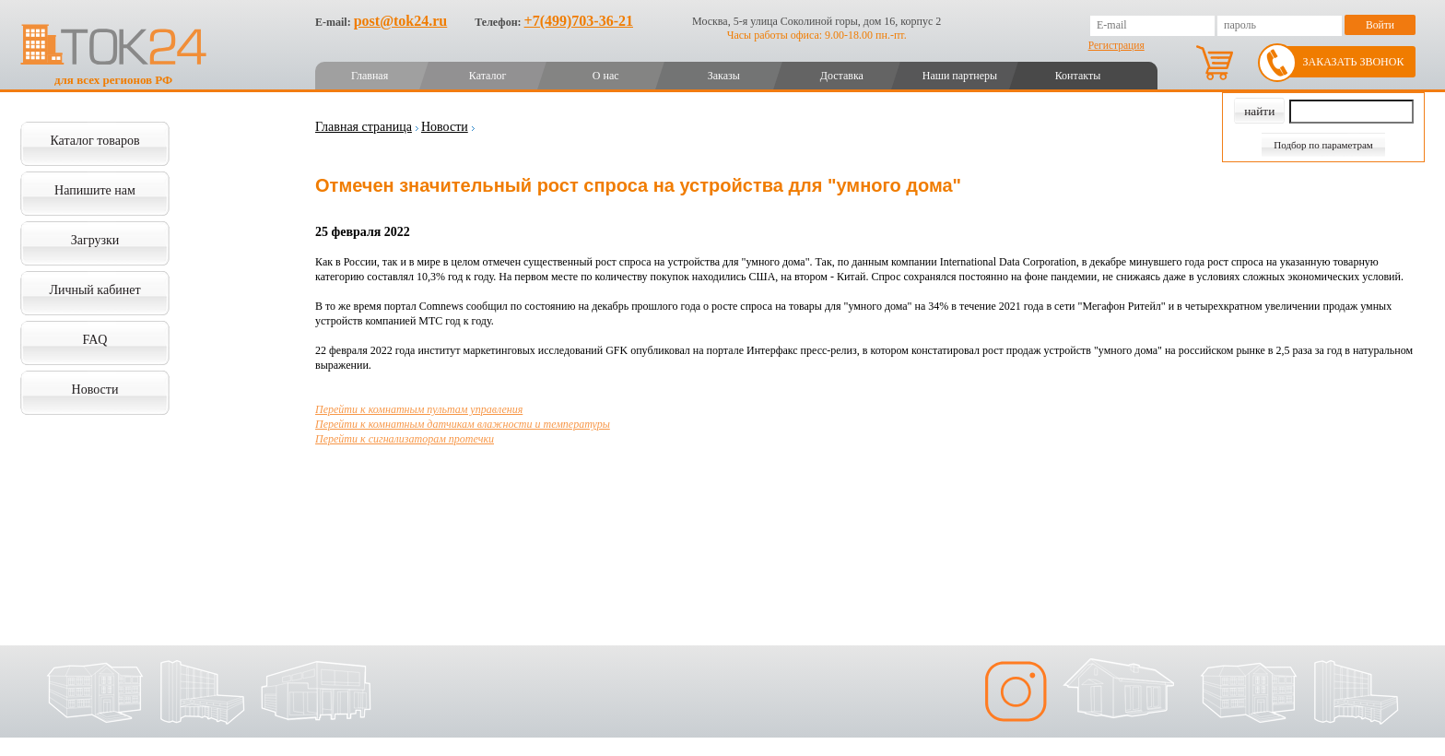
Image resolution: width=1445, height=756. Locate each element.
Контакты (1078, 75)
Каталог (488, 75)
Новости (95, 389)
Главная (369, 75)
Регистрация (1116, 45)
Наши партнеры (959, 75)
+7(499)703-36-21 (578, 21)
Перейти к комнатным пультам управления (419, 409)
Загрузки (95, 240)
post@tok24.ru (401, 21)
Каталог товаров (94, 141)
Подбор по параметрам (1323, 144)
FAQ (95, 340)
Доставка (841, 75)
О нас (606, 75)
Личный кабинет (94, 290)
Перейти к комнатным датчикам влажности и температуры (462, 424)
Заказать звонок (1353, 61)
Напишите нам (94, 190)
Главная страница (363, 127)
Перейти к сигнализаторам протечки (404, 438)
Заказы (724, 75)
